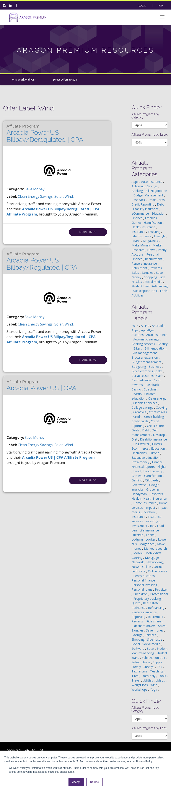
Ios (152, 526)
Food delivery (153, 471)
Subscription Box (145, 291)
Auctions (138, 335)
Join (160, 5)
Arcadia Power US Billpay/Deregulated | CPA (45, 133)
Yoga (154, 689)
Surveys (149, 667)
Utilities (148, 680)
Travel (136, 680)
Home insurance (145, 503)
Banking (138, 191)
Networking (154, 562)
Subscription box (154, 658)
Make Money (141, 245)
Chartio (137, 394)
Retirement (140, 268)
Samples (148, 272)
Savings (137, 635)
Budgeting (139, 366)
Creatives (140, 412)
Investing (154, 232)
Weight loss (140, 685)
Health (137, 498)
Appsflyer (148, 330)
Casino (137, 389)
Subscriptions (141, 662)
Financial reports (144, 467)
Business (155, 366)
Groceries (153, 489)
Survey (137, 667)
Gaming (137, 480)
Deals (136, 430)
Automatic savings (146, 339)
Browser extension (145, 357)
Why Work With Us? (24, 79)
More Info (88, 232)
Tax (160, 667)
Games (137, 222)
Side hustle (155, 639)
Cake (159, 371)
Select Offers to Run (65, 79)
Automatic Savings (145, 186)
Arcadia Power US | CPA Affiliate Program (58, 457)
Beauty (163, 344)
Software (138, 648)
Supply (158, 662)
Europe (154, 453)
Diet (135, 439)
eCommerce (141, 213)
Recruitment (154, 259)
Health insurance (155, 498)
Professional (159, 594)
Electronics (140, 453)
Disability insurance (153, 439)
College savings (143, 407)
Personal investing (145, 585)
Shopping (151, 277)
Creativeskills (158, 412)
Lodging (138, 539)
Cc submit (151, 389)
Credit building (154, 417)
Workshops (140, 689)
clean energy (29, 196)
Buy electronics (143, 371)
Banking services (144, 344)
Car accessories (143, 376)
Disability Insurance (146, 209)
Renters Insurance (145, 263)
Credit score (156, 426)
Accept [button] (76, 782)
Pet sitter (161, 589)
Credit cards (140, 421)
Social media (151, 644)
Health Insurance (144, 227)
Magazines (151, 241)
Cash (160, 376)
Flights (161, 467)
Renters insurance (145, 612)
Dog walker (141, 444)
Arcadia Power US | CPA (41, 385)
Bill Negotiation (156, 191)
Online (147, 567)
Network (138, 562)
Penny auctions (144, 576)
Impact (150, 507)
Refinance (139, 608)
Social (136, 644)
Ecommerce (140, 448)
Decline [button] (94, 782)
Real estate (151, 603)
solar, (59, 196)
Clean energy (157, 398)
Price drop (140, 594)
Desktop (159, 435)
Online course (157, 571)
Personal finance (144, 580)
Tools (162, 676)
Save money (155, 630)
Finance (137, 218)
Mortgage (152, 558)
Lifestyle (160, 236)
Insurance (139, 232)
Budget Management (148, 195)
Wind (154, 685)
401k (135, 326)
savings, (47, 196)
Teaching (157, 671)
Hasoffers (156, 494)
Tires (135, 676)
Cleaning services (145, 403)
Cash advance (142, 380)
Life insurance (149, 530)
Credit (137, 417)
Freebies (151, 218)
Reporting (139, 617)
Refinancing (156, 608)
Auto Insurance (152, 182)
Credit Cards (157, 200)
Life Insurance (142, 236)
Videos (161, 680)
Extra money (141, 462)
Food (137, 471)
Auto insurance (156, 335)
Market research (155, 548)
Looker (150, 539)
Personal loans (142, 589)
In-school (149, 512)
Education (158, 213)
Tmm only (148, 676)
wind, (69, 196)
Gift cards (152, 480)
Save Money (34, 189)
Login (142, 5)
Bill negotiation (155, 348)
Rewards (156, 268)
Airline (145, 326)
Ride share (154, 621)
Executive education (146, 457)
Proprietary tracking (147, 598)
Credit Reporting (143, 204)
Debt (161, 204)
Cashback (139, 200)
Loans (136, 241)
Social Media (154, 282)
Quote (136, 603)
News (151, 250)
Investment (140, 526)
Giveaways (139, 485)
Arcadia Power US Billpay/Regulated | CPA (42, 261)
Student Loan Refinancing (150, 286)
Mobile (138, 553)
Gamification (153, 222)
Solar (151, 648)
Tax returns (140, 671)
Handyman (140, 494)
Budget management (147, 362)
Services (151, 635)
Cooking (161, 407)
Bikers (138, 348)
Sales (136, 272)
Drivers (157, 444)
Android (158, 326)
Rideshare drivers (144, 626)
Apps (135, 182)
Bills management (145, 353)
